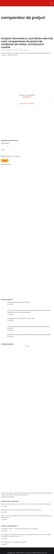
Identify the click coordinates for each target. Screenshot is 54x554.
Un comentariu (25, 50)
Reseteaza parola (6, 164)
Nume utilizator (5, 143)
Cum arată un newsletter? (27, 103)
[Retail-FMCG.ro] (18, 3)
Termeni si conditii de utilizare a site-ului (36, 553)
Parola (3, 150)
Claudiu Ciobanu (7, 50)
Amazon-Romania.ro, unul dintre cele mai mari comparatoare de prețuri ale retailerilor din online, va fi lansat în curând (27, 43)
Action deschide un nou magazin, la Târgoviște (14, 542)
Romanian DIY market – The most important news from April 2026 (19, 529)
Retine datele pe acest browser (10, 156)
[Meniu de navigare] (51, 3)
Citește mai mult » (13, 55)
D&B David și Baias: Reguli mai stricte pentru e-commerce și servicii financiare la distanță (25, 504)
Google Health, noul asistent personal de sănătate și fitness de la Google (21, 510)
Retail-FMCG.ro (20, 553)
